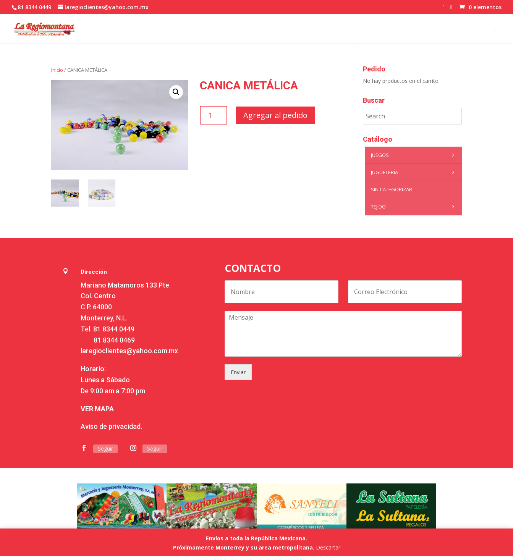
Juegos (414, 155)
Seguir (105, 448)
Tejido (414, 206)
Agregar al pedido (275, 115)
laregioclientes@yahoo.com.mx (129, 351)
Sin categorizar (391, 189)
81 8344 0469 (114, 340)
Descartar (328, 547)
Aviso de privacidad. (111, 426)
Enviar (238, 372)
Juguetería (414, 172)
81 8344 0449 (113, 329)
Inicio (57, 69)
